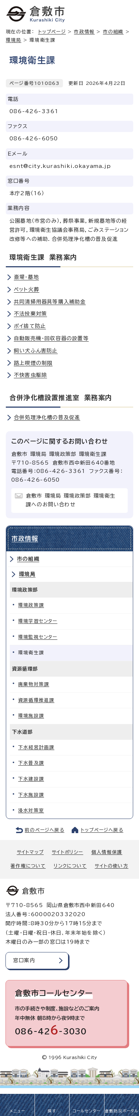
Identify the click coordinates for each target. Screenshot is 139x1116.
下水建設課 (31, 779)
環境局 (13, 40)
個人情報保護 (106, 852)
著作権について (28, 866)
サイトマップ (30, 852)
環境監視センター (37, 637)
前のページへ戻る (44, 830)
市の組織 (28, 558)
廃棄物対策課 (33, 684)
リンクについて (70, 866)
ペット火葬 (26, 289)
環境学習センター (37, 621)
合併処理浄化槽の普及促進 (47, 417)
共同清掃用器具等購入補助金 (50, 301)
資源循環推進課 (36, 700)
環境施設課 (31, 715)
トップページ (52, 31)
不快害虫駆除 (30, 375)
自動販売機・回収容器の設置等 (51, 338)
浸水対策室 (31, 810)
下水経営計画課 (36, 747)
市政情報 (84, 31)
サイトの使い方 (111, 866)
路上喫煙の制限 (33, 363)
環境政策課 (31, 605)
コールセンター (86, 1111)
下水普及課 (31, 763)
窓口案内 (24, 960)
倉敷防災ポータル (122, 1111)
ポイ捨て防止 (30, 326)
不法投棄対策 (30, 313)
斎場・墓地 (26, 277)
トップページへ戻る (102, 830)
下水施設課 (31, 794)
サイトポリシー (67, 852)
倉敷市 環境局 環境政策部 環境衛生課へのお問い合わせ (71, 500)
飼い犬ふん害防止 (36, 350)
